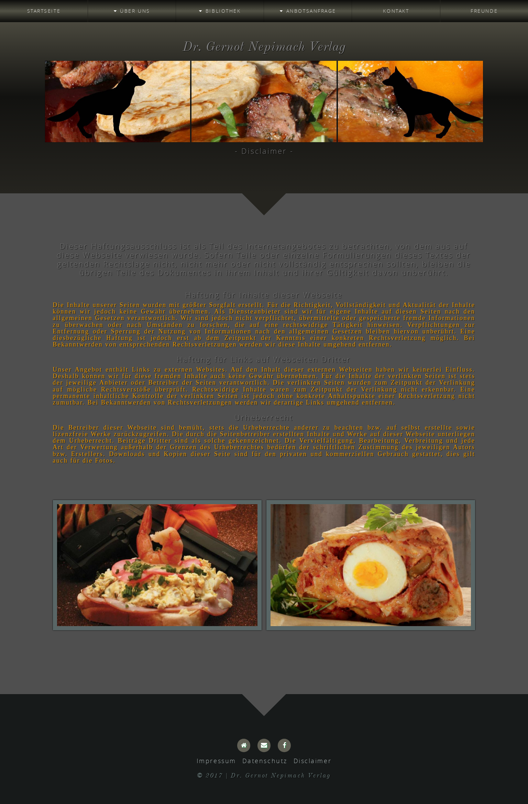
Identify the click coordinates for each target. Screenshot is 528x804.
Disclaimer (313, 761)
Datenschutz (264, 761)
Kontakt (396, 11)
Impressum (216, 761)
